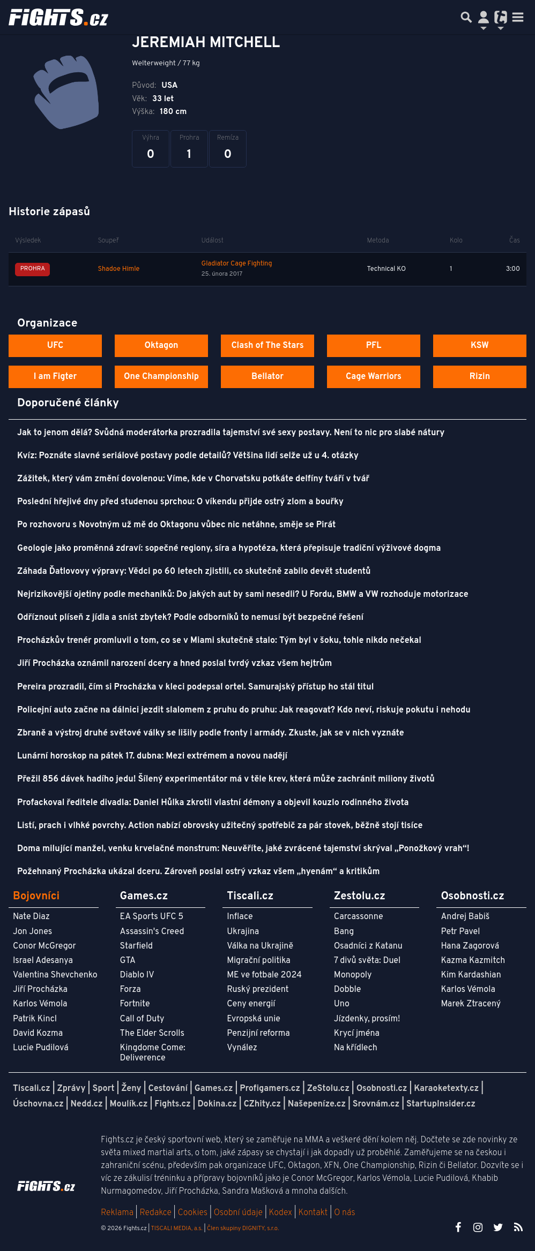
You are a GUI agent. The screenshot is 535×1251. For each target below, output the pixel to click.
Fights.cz (172, 1104)
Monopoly (353, 975)
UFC (55, 345)
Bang (344, 932)
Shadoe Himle (118, 269)
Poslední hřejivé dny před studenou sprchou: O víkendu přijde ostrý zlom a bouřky (180, 502)
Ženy (131, 1088)
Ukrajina (243, 932)
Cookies (192, 1213)
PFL (374, 345)
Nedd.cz (87, 1104)
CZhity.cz (262, 1104)
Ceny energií (251, 1004)
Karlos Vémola (40, 1004)
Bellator (267, 376)
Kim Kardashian (471, 975)
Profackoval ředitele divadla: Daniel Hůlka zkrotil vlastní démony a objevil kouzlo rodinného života (213, 803)
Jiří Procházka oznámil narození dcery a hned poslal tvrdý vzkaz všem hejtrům (174, 663)
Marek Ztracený (471, 1004)
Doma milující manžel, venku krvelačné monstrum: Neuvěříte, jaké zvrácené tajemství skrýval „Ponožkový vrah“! (243, 849)
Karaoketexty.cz (446, 1088)
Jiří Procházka (40, 989)
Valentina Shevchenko (55, 975)
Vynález (242, 1048)
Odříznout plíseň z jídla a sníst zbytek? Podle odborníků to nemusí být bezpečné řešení (190, 617)
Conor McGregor (44, 946)
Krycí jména (357, 1033)
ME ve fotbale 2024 (264, 975)
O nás (344, 1213)
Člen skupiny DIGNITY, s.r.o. (243, 1228)
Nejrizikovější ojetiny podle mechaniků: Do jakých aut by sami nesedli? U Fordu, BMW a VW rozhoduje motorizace (243, 594)
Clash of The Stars (267, 345)
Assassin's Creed (152, 932)
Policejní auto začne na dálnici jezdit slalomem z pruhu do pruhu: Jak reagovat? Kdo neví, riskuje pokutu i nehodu (244, 710)
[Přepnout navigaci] (483, 17)
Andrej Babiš (465, 917)
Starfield (136, 946)
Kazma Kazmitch (473, 961)
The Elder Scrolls (152, 1033)
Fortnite (135, 1004)
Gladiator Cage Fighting (237, 264)
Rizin (480, 376)
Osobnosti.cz (381, 1088)
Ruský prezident (257, 989)
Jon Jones (32, 932)
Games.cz (214, 1088)
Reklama (117, 1213)
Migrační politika (258, 961)
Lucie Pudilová (41, 1048)
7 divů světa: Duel (367, 961)
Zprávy (71, 1088)
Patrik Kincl (35, 1019)
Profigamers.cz (270, 1088)
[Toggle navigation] (517, 17)
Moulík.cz (129, 1104)
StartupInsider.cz (440, 1104)
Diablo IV (137, 975)
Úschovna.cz (38, 1104)
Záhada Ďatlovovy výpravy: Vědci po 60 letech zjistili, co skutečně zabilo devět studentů (193, 571)
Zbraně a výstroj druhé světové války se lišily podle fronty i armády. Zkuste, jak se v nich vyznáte (210, 733)
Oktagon (161, 345)
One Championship (161, 376)
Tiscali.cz (31, 1088)
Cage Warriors (374, 376)
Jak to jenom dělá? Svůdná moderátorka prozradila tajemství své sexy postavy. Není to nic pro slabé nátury (230, 433)
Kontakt (314, 1213)
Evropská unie (253, 1019)
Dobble (347, 989)
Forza (130, 989)
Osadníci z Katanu (368, 946)
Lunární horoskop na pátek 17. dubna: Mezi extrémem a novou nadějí (152, 756)
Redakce (155, 1213)
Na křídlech (355, 1048)
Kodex (281, 1213)
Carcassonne (358, 917)
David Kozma (38, 1033)
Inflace (239, 917)
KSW (480, 345)
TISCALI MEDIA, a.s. (176, 1228)
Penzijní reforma (258, 1033)
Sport (103, 1088)
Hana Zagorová (470, 946)
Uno (342, 1004)
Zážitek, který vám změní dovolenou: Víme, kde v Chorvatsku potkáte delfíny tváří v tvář (193, 479)
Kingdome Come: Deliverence (152, 1053)
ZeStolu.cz (328, 1088)
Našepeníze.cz (317, 1104)
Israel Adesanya (43, 961)
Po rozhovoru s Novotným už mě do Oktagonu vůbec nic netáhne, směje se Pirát (176, 525)
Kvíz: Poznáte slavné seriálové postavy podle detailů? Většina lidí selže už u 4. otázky (188, 456)
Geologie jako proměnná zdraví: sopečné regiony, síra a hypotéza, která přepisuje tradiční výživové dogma (229, 548)
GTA (128, 961)
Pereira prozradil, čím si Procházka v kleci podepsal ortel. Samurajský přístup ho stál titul (195, 687)
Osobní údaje (238, 1213)
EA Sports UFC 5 (152, 917)
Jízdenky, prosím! (367, 1019)
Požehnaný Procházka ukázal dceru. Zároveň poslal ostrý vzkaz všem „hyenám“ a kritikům (198, 872)
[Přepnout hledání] (466, 17)
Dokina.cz (216, 1104)
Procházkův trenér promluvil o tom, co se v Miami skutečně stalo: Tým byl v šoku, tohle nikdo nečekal (219, 640)
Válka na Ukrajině (260, 946)
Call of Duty (142, 1019)
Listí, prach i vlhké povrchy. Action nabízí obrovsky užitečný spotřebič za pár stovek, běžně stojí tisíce (220, 826)
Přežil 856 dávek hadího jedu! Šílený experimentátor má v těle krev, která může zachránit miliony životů (226, 779)
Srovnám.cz (376, 1104)
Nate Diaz (31, 917)
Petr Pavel (460, 932)
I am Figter (55, 376)
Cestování (167, 1088)
